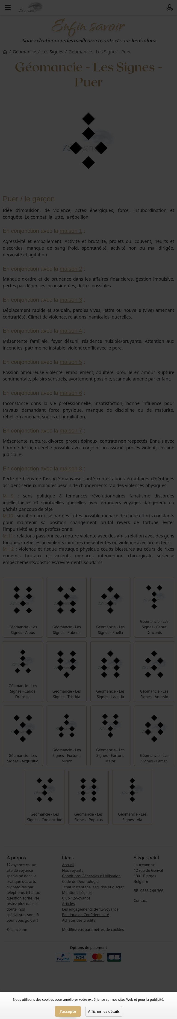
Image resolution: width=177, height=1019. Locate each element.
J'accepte (68, 1011)
